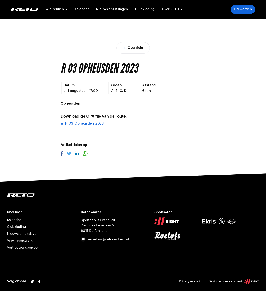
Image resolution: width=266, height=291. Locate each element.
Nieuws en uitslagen (112, 9)
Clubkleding (145, 9)
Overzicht (133, 47)
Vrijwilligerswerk (20, 240)
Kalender (81, 9)
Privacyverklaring (191, 281)
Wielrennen (56, 9)
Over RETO (172, 9)
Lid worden (243, 9)
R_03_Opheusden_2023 (82, 123)
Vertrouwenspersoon (23, 247)
